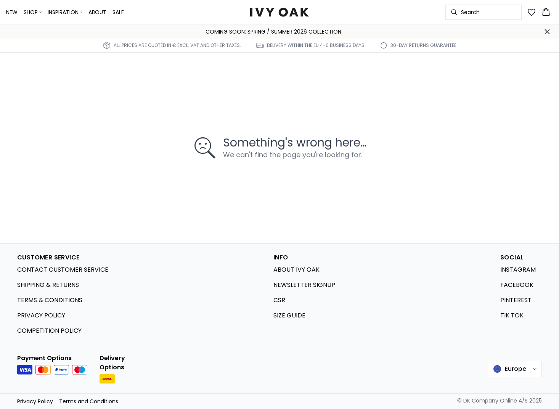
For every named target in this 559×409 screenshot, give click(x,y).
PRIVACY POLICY (41, 315)
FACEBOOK (516, 284)
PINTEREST (516, 300)
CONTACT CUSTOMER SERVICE (62, 269)
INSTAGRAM (518, 269)
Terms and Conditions (88, 401)
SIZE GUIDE (289, 315)
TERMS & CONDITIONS (49, 300)
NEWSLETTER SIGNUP (304, 284)
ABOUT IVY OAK (296, 269)
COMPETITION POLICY (49, 330)
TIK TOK (512, 315)
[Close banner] (547, 31)
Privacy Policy (35, 401)
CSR (279, 300)
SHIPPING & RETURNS (48, 284)
